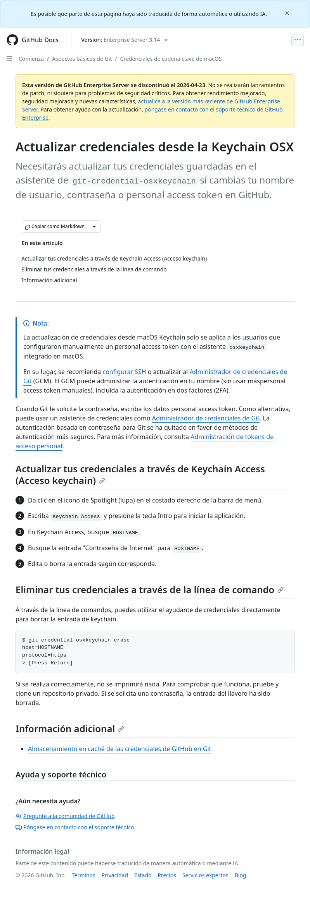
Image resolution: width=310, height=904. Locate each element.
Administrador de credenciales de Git (206, 418)
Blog (240, 875)
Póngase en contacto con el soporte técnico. (75, 827)
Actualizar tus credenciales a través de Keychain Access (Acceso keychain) (140, 474)
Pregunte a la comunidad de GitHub (65, 816)
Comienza (31, 58)
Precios (167, 875)
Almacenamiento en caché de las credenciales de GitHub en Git (119, 748)
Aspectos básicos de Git (82, 58)
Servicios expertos (205, 875)
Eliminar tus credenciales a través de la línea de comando (150, 589)
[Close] (288, 12)
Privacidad (115, 875)
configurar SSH (124, 371)
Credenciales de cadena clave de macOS (171, 58)
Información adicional (70, 728)
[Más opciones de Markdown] (94, 226)
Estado (142, 875)
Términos (83, 875)
